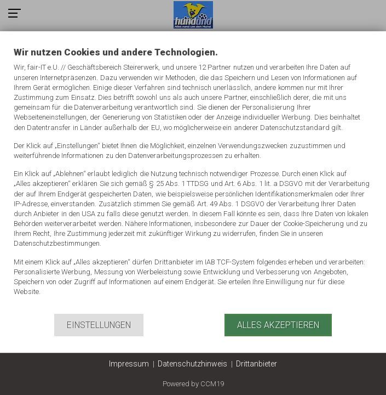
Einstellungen (99, 325)
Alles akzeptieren (278, 325)
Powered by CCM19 (193, 384)
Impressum (129, 363)
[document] (193, 179)
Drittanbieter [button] (256, 363)
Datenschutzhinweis (192, 363)
